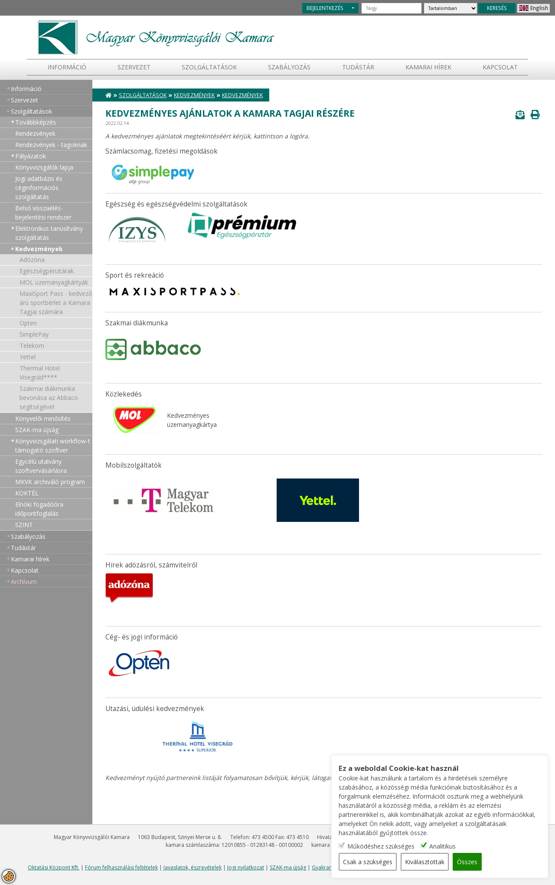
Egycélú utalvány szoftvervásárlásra (41, 466)
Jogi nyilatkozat (245, 867)
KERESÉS (497, 7)
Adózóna (32, 260)
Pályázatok (30, 156)
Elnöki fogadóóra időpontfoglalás (39, 509)
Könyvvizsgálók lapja (44, 167)
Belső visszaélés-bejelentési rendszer (43, 212)
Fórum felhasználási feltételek (121, 867)
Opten (28, 323)
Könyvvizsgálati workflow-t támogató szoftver (52, 445)
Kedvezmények (39, 249)
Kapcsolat (500, 67)
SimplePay (34, 334)
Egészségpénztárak (47, 271)
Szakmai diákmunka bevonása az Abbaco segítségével (49, 397)
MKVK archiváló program (50, 482)
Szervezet (134, 67)
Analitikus (442, 846)
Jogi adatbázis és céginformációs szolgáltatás (38, 187)
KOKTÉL (27, 493)
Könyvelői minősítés (43, 418)
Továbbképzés (35, 122)
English (539, 7)
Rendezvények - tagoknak (51, 145)
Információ (67, 67)
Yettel (28, 357)
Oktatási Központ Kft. (53, 867)
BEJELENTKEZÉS (325, 7)
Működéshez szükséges (381, 846)
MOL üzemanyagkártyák (54, 282)
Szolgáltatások (209, 67)
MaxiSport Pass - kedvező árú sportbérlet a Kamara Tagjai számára (56, 302)
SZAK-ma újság (37, 430)
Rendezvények (35, 133)
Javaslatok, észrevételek (192, 867)
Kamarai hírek (428, 67)
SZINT (24, 525)
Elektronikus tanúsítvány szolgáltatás (49, 233)
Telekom (32, 345)
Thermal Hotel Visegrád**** (40, 372)
